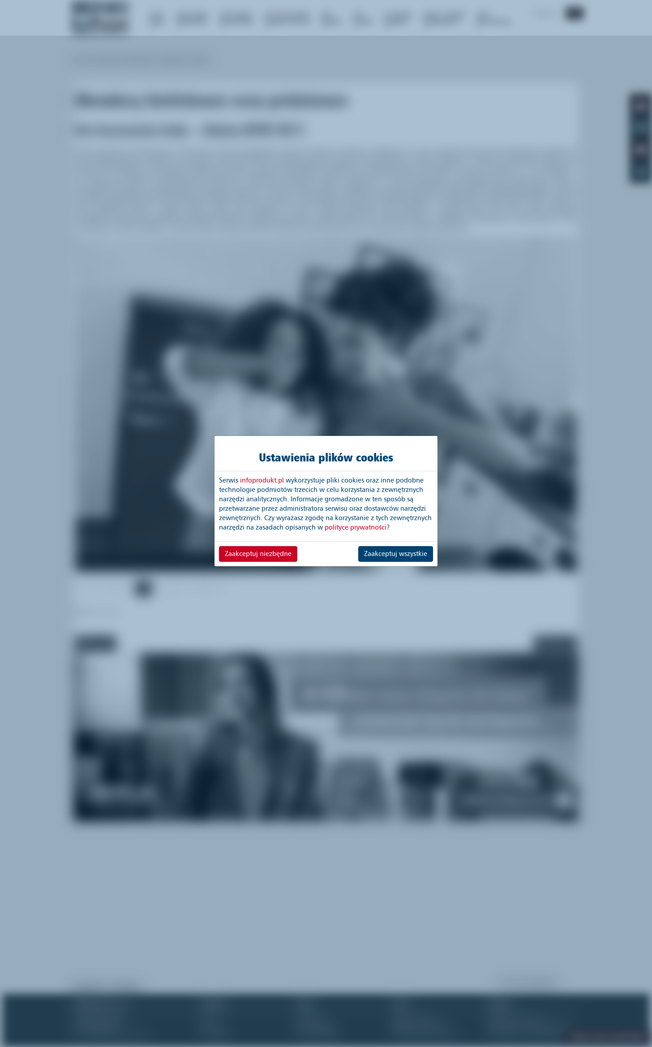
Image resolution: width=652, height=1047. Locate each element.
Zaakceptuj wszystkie (395, 554)
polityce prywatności (355, 527)
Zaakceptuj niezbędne (258, 554)
